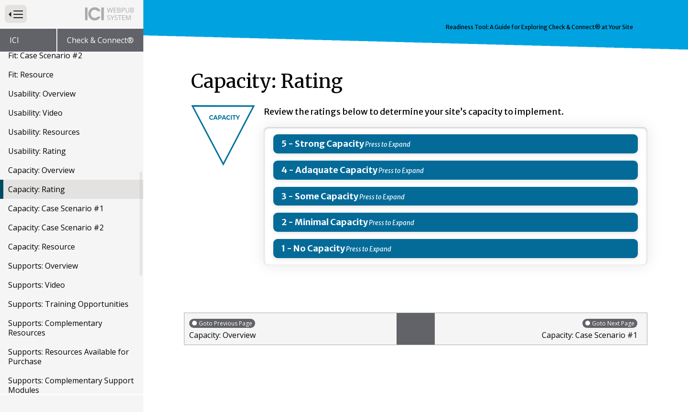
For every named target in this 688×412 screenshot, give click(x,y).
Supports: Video (36, 285)
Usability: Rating (37, 151)
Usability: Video (35, 113)
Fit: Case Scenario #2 (45, 55)
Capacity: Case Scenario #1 (56, 208)
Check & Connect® (100, 40)
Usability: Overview (41, 93)
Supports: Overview (43, 265)
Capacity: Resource (41, 246)
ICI (14, 40)
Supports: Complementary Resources (55, 328)
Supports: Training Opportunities (68, 304)
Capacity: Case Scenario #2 (56, 227)
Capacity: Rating (36, 189)
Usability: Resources (44, 132)
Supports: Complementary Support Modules (71, 385)
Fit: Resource (31, 74)
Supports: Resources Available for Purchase (68, 357)
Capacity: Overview (41, 170)
